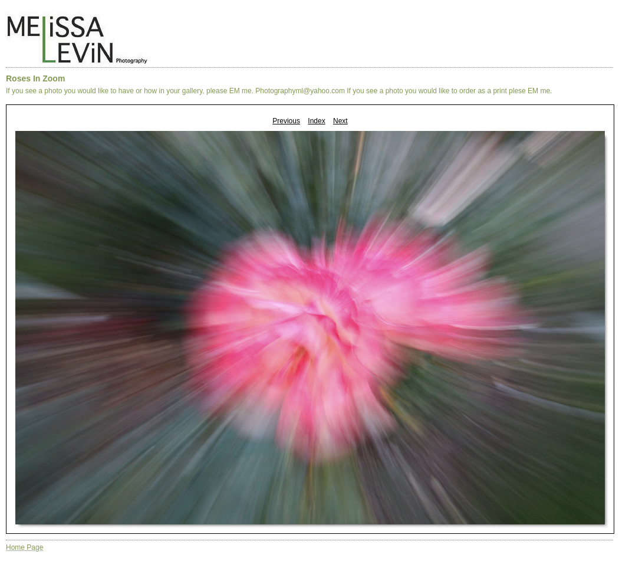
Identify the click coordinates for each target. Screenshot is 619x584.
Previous (286, 121)
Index (316, 121)
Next (340, 121)
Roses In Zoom (35, 78)
